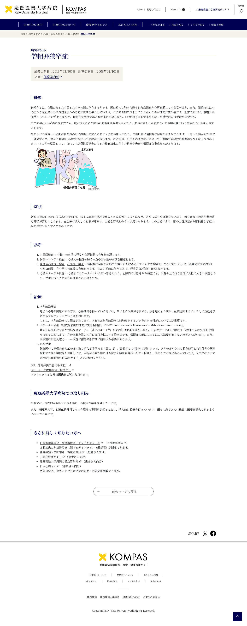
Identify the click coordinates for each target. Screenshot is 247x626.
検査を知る (112, 581)
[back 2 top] (237, 616)
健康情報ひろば (131, 597)
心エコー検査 (75, 264)
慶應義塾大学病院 (109, 597)
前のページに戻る (117, 491)
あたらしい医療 (127, 25)
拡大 (157, 9)
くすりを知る (134, 581)
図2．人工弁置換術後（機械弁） (51, 370)
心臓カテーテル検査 (52, 273)
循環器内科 (51, 76)
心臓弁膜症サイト (51, 457)
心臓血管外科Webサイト (63, 358)
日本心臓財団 (48, 466)
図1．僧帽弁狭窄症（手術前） (49, 365)
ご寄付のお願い (151, 597)
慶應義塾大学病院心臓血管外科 (59, 461)
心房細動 (89, 255)
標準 (149, 9)
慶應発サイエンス (97, 25)
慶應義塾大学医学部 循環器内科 (60, 452)
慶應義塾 (92, 597)
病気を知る (91, 581)
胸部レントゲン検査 (52, 259)
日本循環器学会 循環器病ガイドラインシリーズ (70, 443)
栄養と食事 (156, 581)
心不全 (199, 123)
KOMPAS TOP (33, 25)
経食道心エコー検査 (52, 264)
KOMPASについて (64, 25)
